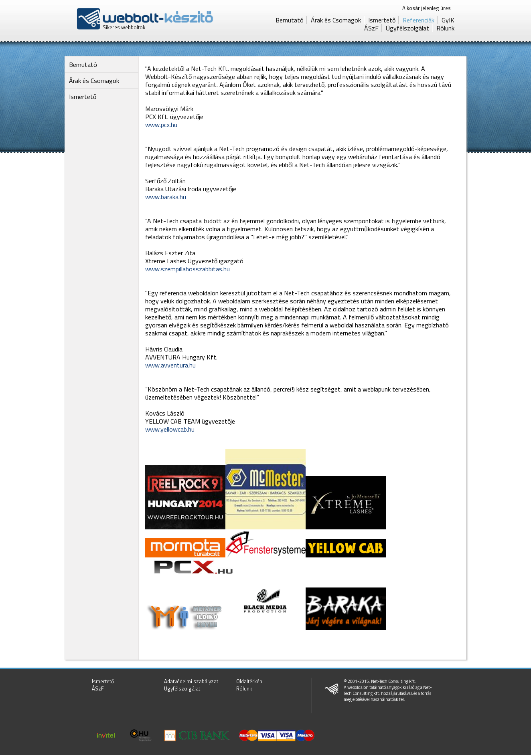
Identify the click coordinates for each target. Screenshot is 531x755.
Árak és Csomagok (336, 20)
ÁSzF (371, 28)
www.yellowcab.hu (170, 429)
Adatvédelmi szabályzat (191, 681)
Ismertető (381, 20)
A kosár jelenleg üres (426, 8)
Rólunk (445, 28)
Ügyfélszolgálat (407, 28)
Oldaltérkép (249, 681)
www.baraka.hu (165, 197)
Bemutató (290, 20)
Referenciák (418, 20)
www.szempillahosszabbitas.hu (187, 269)
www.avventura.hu (170, 365)
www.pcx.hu (161, 124)
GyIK (448, 20)
